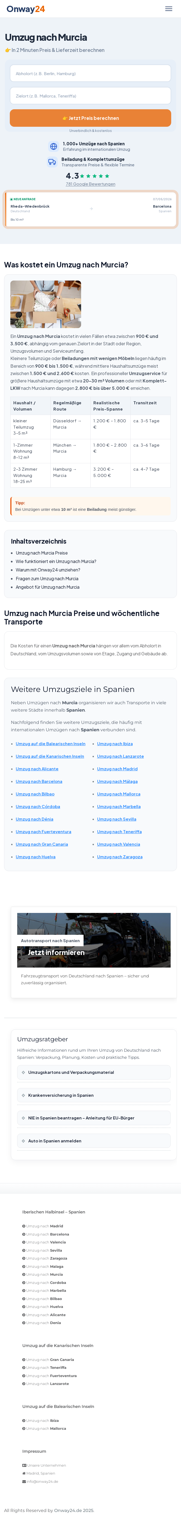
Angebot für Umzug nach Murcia (47, 587)
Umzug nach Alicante (37, 768)
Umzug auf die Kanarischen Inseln (50, 756)
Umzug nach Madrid (117, 768)
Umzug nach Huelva (36, 856)
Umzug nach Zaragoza (120, 856)
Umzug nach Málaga (117, 781)
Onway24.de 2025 (73, 1510)
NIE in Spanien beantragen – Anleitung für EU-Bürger (80, 1117)
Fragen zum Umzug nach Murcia (47, 578)
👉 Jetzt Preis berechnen (90, 118)
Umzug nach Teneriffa (119, 831)
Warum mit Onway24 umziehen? (48, 570)
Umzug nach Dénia (34, 818)
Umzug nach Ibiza (115, 743)
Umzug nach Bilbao (35, 793)
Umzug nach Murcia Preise (42, 553)
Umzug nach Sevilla (116, 818)
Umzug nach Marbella (119, 806)
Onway (26, 9)
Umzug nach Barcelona (39, 781)
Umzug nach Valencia (118, 844)
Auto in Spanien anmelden (54, 1140)
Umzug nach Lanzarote (120, 756)
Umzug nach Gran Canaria (42, 844)
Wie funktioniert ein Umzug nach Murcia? (56, 561)
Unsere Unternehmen (46, 1465)
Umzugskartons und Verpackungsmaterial (70, 1072)
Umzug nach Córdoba (38, 806)
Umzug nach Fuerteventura (43, 831)
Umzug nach (44, 1226)
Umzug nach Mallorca (118, 793)
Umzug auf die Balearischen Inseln (50, 743)
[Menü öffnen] (168, 8)
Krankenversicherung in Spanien (60, 1095)
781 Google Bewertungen (90, 183)
